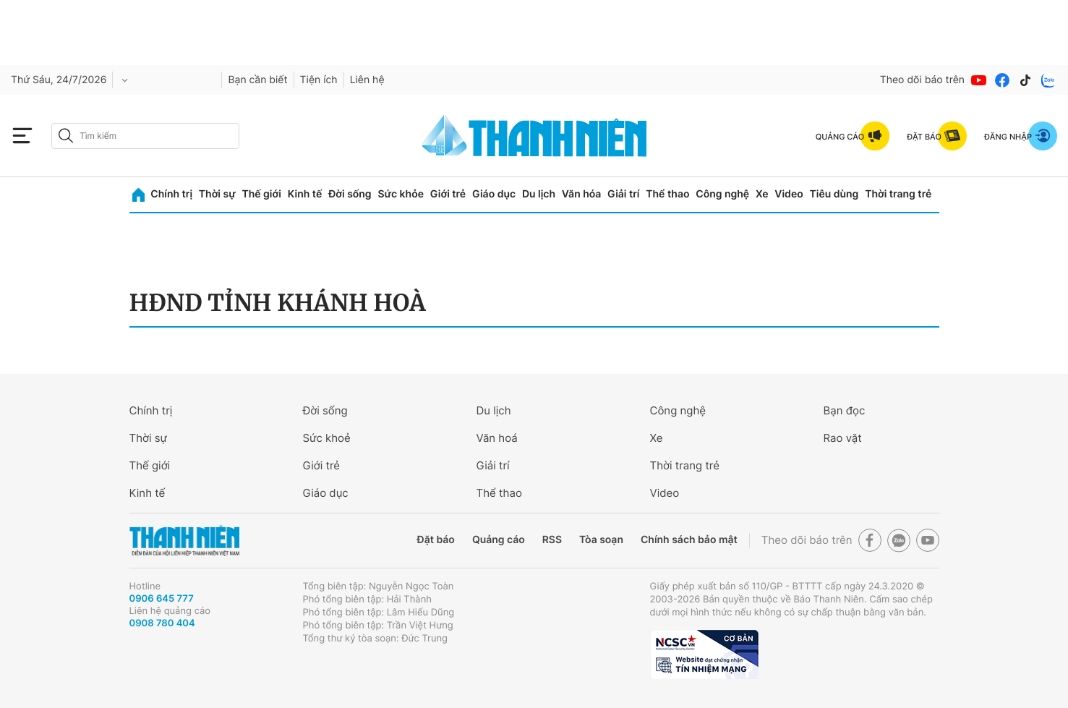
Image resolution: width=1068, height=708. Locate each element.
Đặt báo (436, 540)
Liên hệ (367, 80)
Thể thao (667, 194)
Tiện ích (319, 80)
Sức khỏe (400, 194)
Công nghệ (722, 194)
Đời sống (349, 194)
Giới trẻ (448, 194)
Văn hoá (497, 438)
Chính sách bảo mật (689, 540)
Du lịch (538, 194)
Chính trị (171, 194)
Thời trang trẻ (898, 194)
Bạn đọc (845, 410)
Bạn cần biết (257, 80)
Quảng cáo (498, 540)
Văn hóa (582, 194)
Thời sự (217, 194)
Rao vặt (843, 438)
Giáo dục (494, 194)
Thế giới (261, 194)
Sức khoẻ (327, 438)
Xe (762, 194)
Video (788, 194)
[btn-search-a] (65, 136)
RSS (552, 540)
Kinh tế (305, 194)
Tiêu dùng (834, 194)
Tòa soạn (601, 540)
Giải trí (623, 194)
